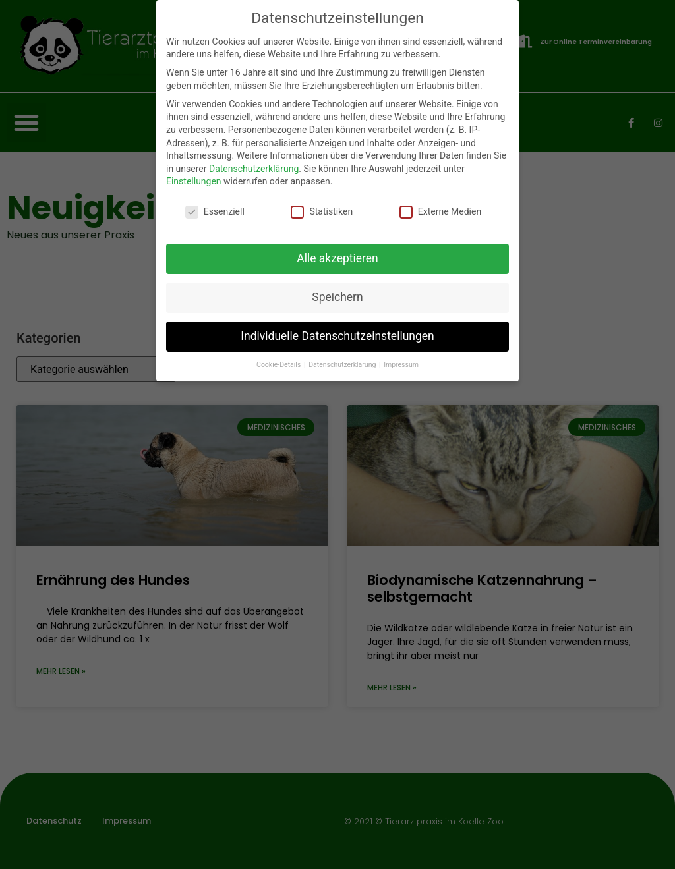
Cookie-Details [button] (279, 364)
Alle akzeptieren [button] (337, 258)
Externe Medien (440, 212)
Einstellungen (193, 181)
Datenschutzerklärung (254, 168)
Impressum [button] (401, 364)
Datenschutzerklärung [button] (343, 364)
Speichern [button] (337, 297)
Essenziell (215, 212)
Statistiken (322, 212)
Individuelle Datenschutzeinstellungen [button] (337, 336)
